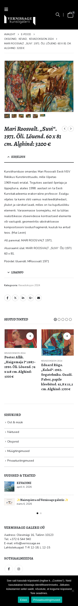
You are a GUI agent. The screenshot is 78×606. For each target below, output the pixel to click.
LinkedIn (23, 298)
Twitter (15, 298)
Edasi (23, 599)
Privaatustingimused (20, 461)
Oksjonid (13, 442)
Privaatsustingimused (46, 599)
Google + (30, 298)
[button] (7, 9)
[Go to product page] (21, 338)
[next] (71, 129)
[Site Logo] (19, 20)
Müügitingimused (18, 451)
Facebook (7, 298)
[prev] (65, 129)
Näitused (13, 432)
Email (38, 298)
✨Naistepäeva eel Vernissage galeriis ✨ (42, 500)
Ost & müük (15, 422)
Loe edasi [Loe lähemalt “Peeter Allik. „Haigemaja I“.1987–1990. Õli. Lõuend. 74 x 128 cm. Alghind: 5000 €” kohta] (30, 336)
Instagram (19, 569)
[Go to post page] (9, 486)
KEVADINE (24, 483)
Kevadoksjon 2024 (29, 285)
